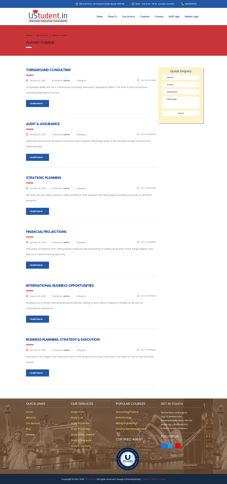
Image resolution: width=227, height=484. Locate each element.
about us (112, 16)
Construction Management (131, 429)
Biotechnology (124, 417)
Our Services (128, 16)
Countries (145, 16)
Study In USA (77, 412)
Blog (28, 429)
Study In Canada (80, 423)
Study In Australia (80, 429)
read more (38, 103)
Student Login (191, 16)
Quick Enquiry (181, 71)
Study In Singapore (81, 440)
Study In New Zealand (82, 434)
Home (29, 35)
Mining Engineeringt (126, 423)
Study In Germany (81, 446)
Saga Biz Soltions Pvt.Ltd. (153, 479)
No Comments (146, 80)
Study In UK (77, 417)
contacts (159, 16)
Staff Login (173, 16)
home (100, 16)
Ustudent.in (90, 479)
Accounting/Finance (127, 412)
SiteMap (30, 434)
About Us (31, 417)
